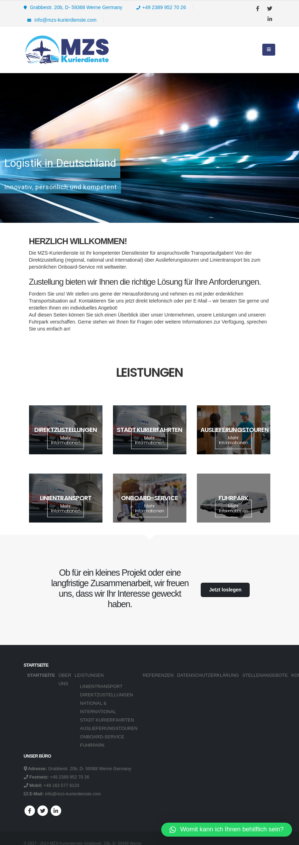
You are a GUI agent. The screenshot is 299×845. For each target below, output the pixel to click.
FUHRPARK (92, 745)
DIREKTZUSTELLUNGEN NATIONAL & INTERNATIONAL (106, 703)
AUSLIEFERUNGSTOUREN (108, 728)
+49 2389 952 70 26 (161, 7)
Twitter (42, 810)
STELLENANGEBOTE (265, 675)
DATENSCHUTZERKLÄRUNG (208, 675)
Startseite (41, 675)
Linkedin (56, 810)
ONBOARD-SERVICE (102, 736)
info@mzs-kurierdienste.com (62, 20)
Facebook (29, 810)
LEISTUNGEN (89, 675)
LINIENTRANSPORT (101, 686)
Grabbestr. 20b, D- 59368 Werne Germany (73, 7)
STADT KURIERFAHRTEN (107, 720)
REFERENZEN (158, 675)
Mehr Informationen (65, 440)
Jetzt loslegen (225, 589)
